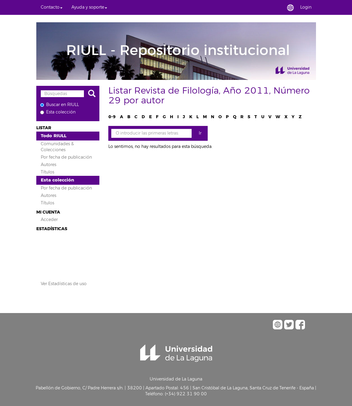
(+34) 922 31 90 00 (186, 393)
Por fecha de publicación (66, 157)
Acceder (49, 219)
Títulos (47, 172)
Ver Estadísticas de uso (64, 283)
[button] (51, 7)
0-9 (112, 117)
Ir (200, 133)
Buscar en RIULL (59, 104)
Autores (48, 164)
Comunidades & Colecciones (57, 146)
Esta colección (58, 112)
